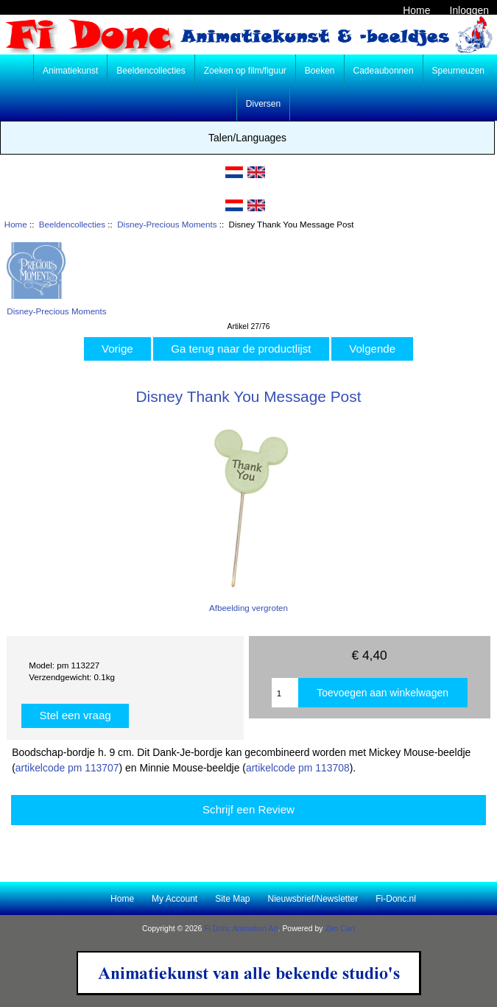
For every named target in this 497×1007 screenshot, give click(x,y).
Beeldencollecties (72, 224)
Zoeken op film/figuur (245, 71)
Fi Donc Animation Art (241, 929)
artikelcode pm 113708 (298, 768)
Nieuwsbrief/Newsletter (313, 899)
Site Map (232, 899)
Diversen (263, 104)
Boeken (320, 71)
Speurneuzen (458, 71)
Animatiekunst (70, 71)
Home (416, 10)
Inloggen (469, 10)
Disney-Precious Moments (166, 224)
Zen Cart (340, 929)
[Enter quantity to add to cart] (285, 692)
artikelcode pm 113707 (67, 768)
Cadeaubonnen (383, 71)
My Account (174, 899)
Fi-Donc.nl (396, 899)
